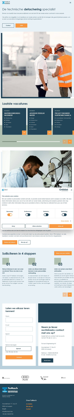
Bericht (8, 334)
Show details (65, 221)
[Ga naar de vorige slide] (65, 141)
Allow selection (37, 226)
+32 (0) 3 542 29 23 (7, 414)
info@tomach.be (7, 411)
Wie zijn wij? (29, 406)
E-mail (7, 325)
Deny (13, 226)
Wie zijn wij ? (24, 242)
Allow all (60, 226)
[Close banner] (71, 190)
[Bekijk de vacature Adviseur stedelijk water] (49, 133)
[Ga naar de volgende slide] (69, 141)
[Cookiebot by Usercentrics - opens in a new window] (60, 190)
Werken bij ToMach (9, 242)
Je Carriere (29, 403)
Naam (7, 316)
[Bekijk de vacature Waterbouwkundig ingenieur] (24, 133)
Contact (28, 409)
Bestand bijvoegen (11, 345)
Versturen (19, 357)
